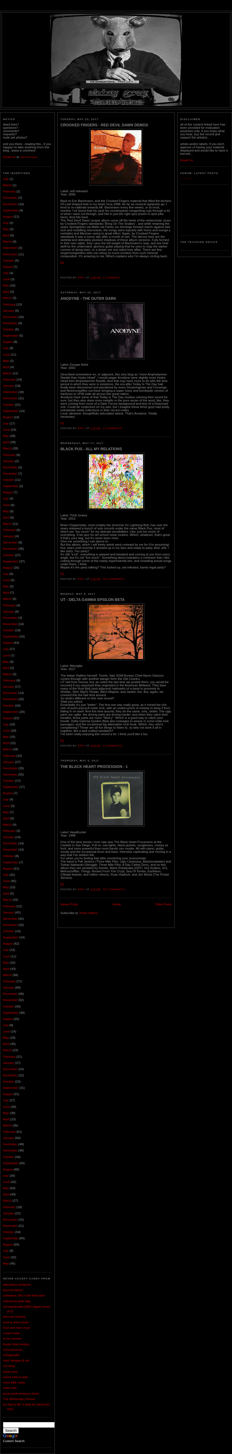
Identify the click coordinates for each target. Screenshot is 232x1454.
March (7, 185)
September (10, 210)
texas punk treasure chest (21, 1393)
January (8, 310)
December (10, 197)
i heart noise (11, 1333)
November (10, 204)
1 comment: (112, 277)
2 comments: (113, 428)
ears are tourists (14, 1316)
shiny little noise (14, 1382)
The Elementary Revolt (19, 1399)
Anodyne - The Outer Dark (88, 298)
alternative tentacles (17, 1284)
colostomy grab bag (16, 1301)
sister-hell (9, 1387)
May (6, 229)
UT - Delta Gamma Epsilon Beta (92, 599)
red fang (8, 1366)
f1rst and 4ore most (16, 1327)
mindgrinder (11, 1355)
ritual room (10, 1371)
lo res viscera (12, 1338)
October (8, 260)
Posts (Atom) (89, 913)
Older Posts (163, 904)
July (6, 179)
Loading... (187, 178)
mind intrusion (12, 1349)
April (6, 235)
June (6, 279)
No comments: (114, 579)
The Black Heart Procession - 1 (94, 766)
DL (62, 262)
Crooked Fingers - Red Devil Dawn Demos (104, 125)
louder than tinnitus (16, 1344)
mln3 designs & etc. (16, 1360)
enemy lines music (16, 1322)
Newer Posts (69, 904)
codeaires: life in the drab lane (24, 1295)
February (9, 191)
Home (116, 904)
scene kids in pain (15, 1377)
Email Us (9, 157)
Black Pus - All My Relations (91, 449)
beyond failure (13, 1290)
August (8, 216)
